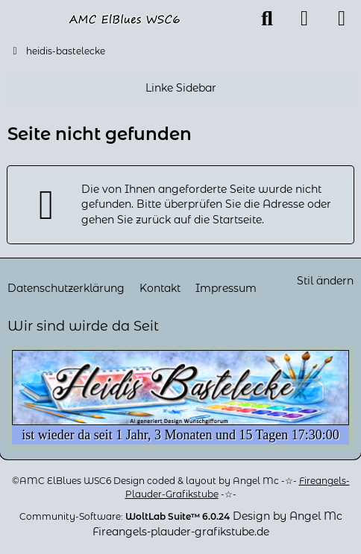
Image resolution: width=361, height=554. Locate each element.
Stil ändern (325, 280)
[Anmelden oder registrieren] (304, 18)
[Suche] (267, 19)
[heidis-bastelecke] (124, 19)
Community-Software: (124, 516)
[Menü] (342, 19)
